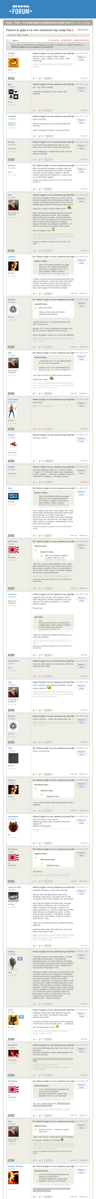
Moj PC (11, 78)
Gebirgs (12, 952)
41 (43, 136)
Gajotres (12, 257)
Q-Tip (10, 1010)
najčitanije (60, 23)
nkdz (10, 488)
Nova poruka (83, 30)
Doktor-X (12, 165)
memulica (12, 594)
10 (43, 461)
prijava (29, 23)
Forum (17, 23)
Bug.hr (9, 23)
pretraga (86, 23)
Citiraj (81, 60)
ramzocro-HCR (14, 887)
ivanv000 (12, 116)
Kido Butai (13, 541)
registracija (39, 23)
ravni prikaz (67, 40)
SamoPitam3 (14, 661)
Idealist (11, 435)
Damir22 (12, 300)
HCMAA (11, 53)
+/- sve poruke (53, 40)
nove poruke (70, 23)
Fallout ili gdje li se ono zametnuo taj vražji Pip (31, 47)
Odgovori (81, 57)
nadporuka (83, 293)
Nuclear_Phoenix (16, 1166)
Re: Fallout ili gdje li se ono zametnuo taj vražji (53, 165)
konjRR (11, 467)
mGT (10, 748)
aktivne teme (49, 23)
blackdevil (12, 1045)
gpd (10, 84)
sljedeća (15, 40)
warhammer (13, 816)
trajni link (84, 78)
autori (79, 23)
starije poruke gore (82, 40)
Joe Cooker (13, 399)
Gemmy (11, 142)
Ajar (10, 195)
